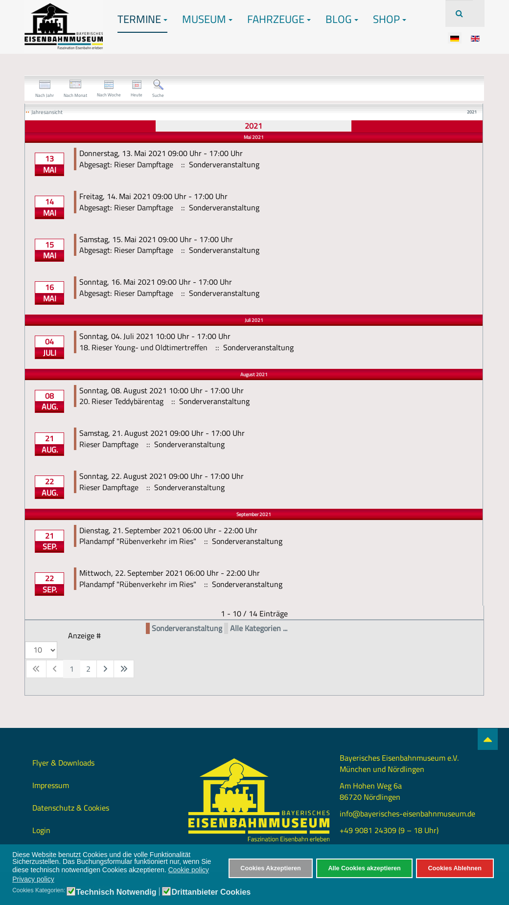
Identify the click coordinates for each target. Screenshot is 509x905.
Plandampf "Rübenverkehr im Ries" (137, 541)
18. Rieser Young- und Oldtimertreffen (143, 347)
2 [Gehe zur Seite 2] (88, 668)
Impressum (50, 785)
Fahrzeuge (279, 19)
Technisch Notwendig (116, 892)
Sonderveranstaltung (187, 628)
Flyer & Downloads (63, 762)
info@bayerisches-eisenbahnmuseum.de (407, 813)
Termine (142, 19)
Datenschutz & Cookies (70, 807)
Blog (341, 19)
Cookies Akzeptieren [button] (270, 868)
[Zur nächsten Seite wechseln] (105, 669)
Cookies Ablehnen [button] (454, 868)
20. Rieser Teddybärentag (121, 401)
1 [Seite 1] (71, 668)
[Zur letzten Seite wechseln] (124, 669)
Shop (389, 19)
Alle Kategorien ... (258, 628)
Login (41, 830)
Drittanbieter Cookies (211, 892)
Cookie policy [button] (188, 870)
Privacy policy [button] (33, 879)
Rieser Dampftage (109, 444)
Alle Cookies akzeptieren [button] (364, 868)
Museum (207, 19)
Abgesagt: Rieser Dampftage (126, 164)
